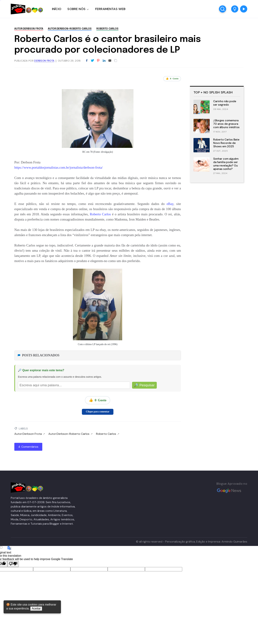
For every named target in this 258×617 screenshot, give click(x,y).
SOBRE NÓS (76, 9)
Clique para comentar (97, 411)
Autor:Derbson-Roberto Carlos (70, 29)
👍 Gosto (172, 78)
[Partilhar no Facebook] (86, 60)
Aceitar (36, 608)
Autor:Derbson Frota (28, 29)
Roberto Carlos (107, 29)
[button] (234, 9)
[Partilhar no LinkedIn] (104, 60)
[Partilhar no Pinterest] (98, 60)
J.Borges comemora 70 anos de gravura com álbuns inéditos (226, 124)
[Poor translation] (13, 564)
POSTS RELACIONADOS (38, 355)
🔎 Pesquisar (144, 385)
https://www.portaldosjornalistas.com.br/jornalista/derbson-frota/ (58, 167)
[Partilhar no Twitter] (92, 60)
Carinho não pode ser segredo (224, 103)
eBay (170, 204)
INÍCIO (56, 9)
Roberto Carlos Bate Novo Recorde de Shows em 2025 (226, 143)
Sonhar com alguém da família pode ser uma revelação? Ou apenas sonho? (225, 164)
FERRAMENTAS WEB (110, 9)
